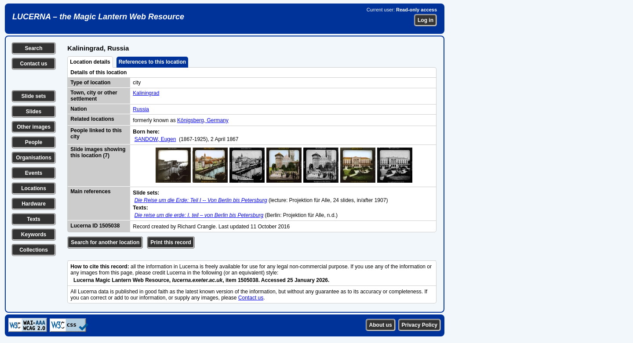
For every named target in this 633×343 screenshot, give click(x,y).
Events (33, 173)
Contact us (33, 64)
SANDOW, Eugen (155, 139)
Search (33, 48)
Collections (33, 250)
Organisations (33, 158)
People (33, 142)
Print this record (170, 242)
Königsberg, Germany (203, 120)
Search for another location (105, 242)
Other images (34, 127)
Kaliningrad (146, 93)
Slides (33, 111)
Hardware (34, 204)
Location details (90, 62)
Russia (141, 109)
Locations (33, 188)
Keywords (33, 234)
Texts (33, 219)
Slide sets (33, 96)
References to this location (152, 62)
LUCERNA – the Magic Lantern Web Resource (98, 16)
